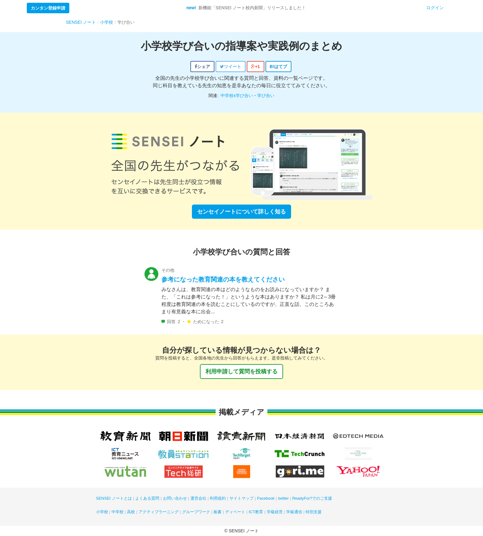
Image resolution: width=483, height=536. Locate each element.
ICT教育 (256, 512)
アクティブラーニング (159, 512)
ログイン (435, 7)
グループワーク (196, 512)
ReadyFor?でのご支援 (312, 498)
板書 (217, 512)
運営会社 (198, 498)
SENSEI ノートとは (114, 498)
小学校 (102, 512)
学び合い (265, 95)
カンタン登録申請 (48, 8)
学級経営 (275, 512)
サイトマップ (241, 498)
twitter (283, 498)
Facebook (265, 498)
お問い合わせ (175, 498)
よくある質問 (147, 498)
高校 (131, 512)
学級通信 (294, 512)
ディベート (235, 512)
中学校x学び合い (237, 95)
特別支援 (314, 512)
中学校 (118, 512)
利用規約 (218, 498)
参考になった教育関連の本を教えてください (223, 279)
